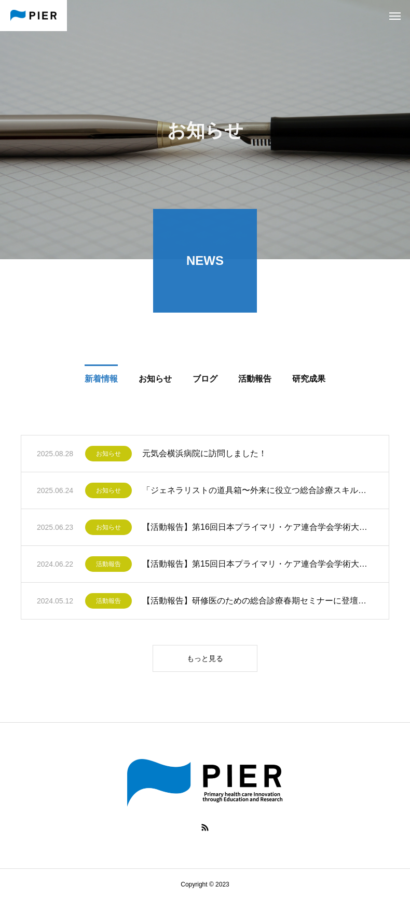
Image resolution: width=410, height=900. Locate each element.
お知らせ (108, 455)
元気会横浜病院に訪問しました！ (204, 455)
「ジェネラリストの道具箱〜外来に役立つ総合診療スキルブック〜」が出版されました (257, 492)
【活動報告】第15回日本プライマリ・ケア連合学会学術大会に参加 (257, 565)
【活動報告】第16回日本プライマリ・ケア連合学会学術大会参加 (257, 529)
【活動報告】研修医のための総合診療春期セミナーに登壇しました (257, 602)
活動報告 (108, 566)
